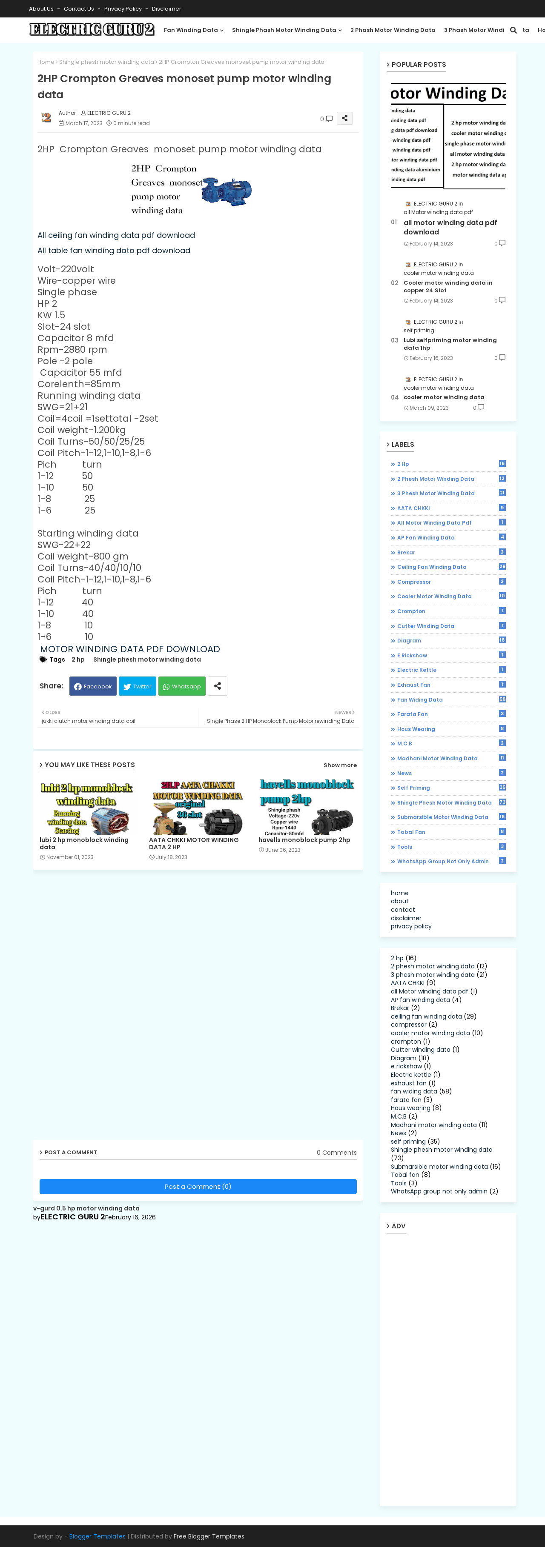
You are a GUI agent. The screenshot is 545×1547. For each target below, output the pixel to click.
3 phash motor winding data (486, 30)
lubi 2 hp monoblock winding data (84, 843)
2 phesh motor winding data (451, 478)
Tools (451, 847)
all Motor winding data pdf (451, 522)
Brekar (451, 552)
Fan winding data (191, 30)
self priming (451, 787)
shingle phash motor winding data (284, 30)
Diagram (451, 640)
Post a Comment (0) (198, 1186)
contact (403, 909)
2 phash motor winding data (393, 30)
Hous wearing (451, 729)
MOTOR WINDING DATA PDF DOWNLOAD (130, 649)
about (400, 901)
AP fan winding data (451, 537)
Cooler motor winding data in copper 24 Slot (448, 286)
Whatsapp (186, 686)
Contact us (79, 9)
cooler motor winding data (444, 397)
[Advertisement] (99, 1008)
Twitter (142, 686)
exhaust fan (451, 684)
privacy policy (411, 926)
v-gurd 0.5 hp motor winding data (86, 1208)
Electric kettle (451, 670)
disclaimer (166, 9)
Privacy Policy (123, 9)
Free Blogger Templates (209, 1536)
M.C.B (451, 743)
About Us (42, 9)
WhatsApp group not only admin (451, 861)
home (400, 893)
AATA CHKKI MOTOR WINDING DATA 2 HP (194, 843)
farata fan (451, 714)
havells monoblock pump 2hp (304, 840)
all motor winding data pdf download (450, 227)
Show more (340, 765)
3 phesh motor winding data (451, 493)
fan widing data (451, 699)
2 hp (78, 660)
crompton (451, 611)
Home (45, 62)
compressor (451, 581)
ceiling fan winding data (451, 567)
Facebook (98, 686)
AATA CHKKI (451, 508)
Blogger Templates (97, 1536)
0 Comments (337, 1153)
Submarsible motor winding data (451, 817)
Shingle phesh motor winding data (106, 62)
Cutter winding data (451, 626)
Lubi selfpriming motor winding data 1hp (450, 344)
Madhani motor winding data (451, 758)
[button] (513, 30)
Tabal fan (451, 832)
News (451, 773)
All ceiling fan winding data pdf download (116, 235)
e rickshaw (451, 655)
